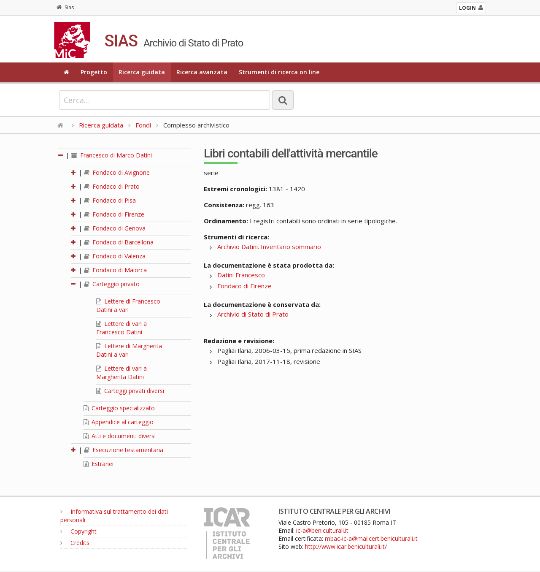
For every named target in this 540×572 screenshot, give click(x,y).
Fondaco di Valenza (115, 256)
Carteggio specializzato (119, 408)
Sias (65, 7)
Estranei (98, 464)
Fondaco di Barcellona (119, 242)
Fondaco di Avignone (117, 172)
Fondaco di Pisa (110, 200)
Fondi (143, 125)
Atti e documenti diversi (120, 436)
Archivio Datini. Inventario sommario (269, 246)
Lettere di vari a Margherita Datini (121, 372)
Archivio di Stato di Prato (253, 314)
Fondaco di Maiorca (115, 270)
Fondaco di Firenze (114, 214)
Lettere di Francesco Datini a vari (128, 305)
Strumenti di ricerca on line (279, 72)
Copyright (78, 531)
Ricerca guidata (142, 72)
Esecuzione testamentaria (123, 450)
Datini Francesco (241, 275)
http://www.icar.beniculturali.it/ (346, 546)
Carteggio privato (112, 284)
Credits (74, 543)
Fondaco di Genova (115, 228)
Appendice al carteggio (119, 422)
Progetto (94, 72)
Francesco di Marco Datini (111, 155)
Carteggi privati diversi (130, 391)
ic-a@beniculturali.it (322, 530)
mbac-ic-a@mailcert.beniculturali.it (371, 538)
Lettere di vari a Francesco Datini (121, 328)
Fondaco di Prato (112, 186)
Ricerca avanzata (201, 72)
